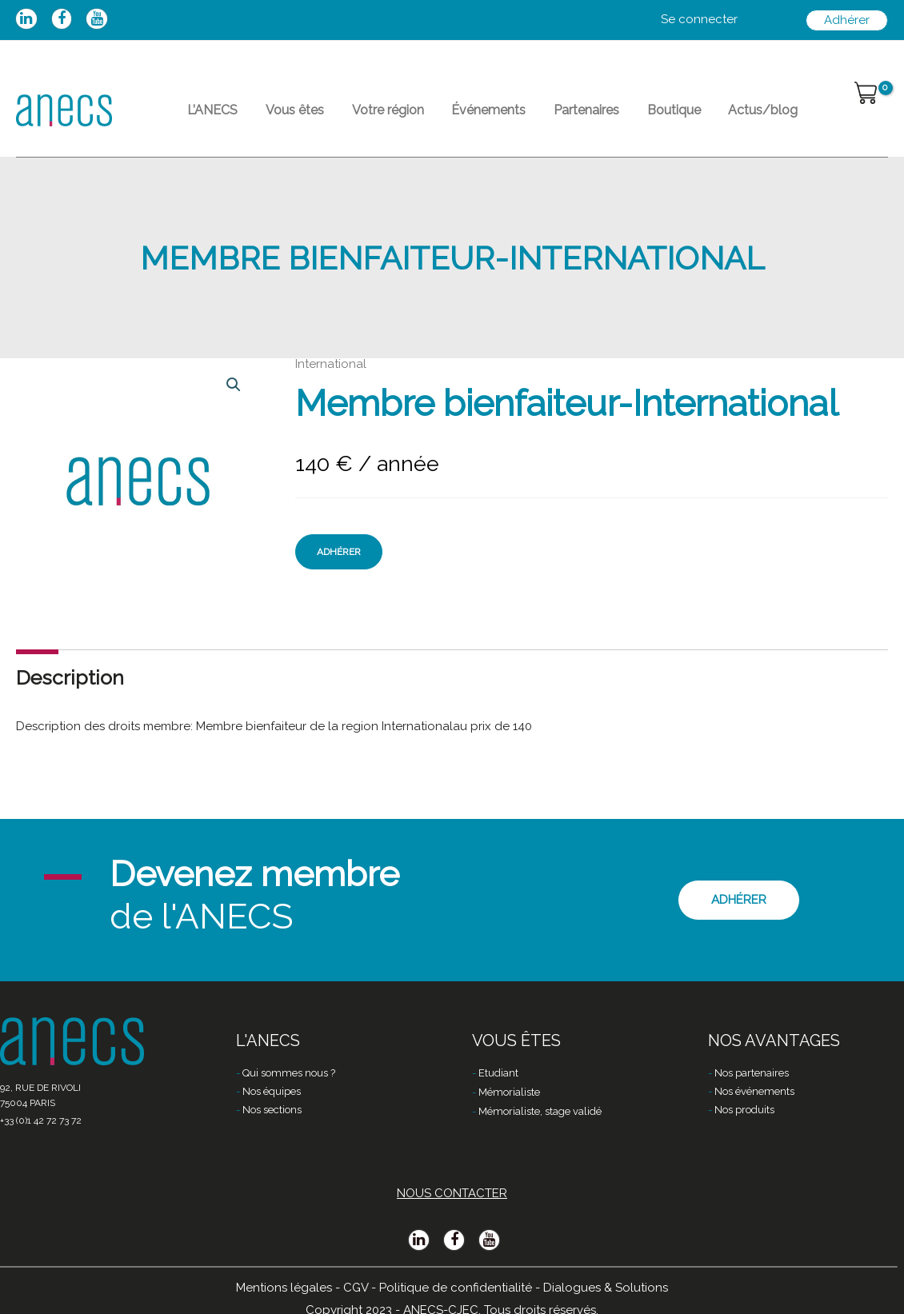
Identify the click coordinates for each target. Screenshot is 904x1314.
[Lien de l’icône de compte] (699, 20)
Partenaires (548, 116)
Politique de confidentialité (455, 1287)
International (330, 376)
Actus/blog (707, 116)
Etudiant (498, 1074)
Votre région (366, 116)
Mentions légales (284, 1287)
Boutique (627, 116)
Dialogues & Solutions (605, 1287)
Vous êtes (282, 116)
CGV (355, 1287)
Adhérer (339, 564)
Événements (459, 116)
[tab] (70, 690)
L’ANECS (208, 116)
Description (70, 690)
